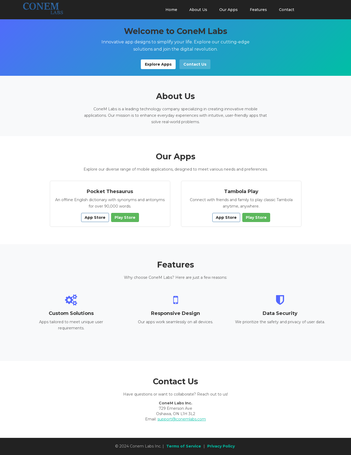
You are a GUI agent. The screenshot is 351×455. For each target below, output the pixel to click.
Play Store (125, 217)
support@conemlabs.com (181, 419)
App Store (95, 217)
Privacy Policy (221, 446)
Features (258, 9)
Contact (286, 9)
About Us (198, 9)
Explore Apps (158, 64)
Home (171, 9)
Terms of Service (183, 446)
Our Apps (228, 9)
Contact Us (194, 64)
